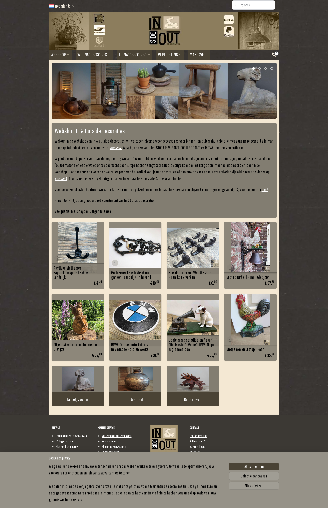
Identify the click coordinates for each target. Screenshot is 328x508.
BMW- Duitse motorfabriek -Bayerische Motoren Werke (130, 346)
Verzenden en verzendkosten (117, 436)
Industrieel (135, 399)
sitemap (157, 500)
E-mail (196, 468)
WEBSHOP (60, 54)
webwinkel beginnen (172, 500)
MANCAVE (199, 54)
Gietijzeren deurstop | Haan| (245, 349)
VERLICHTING (170, 54)
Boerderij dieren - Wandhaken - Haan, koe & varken (190, 274)
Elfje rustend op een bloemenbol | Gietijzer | (77, 346)
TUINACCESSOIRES (134, 54)
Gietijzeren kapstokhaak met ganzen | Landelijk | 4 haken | (131, 274)
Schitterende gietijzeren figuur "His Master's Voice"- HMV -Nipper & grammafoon (192, 344)
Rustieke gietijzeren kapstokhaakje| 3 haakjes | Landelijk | (72, 272)
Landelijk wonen (78, 399)
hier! (265, 189)
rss (163, 500)
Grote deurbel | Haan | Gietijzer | (248, 277)
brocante (116, 147)
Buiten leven (192, 399)
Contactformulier (198, 436)
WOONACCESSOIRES (94, 54)
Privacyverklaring (111, 452)
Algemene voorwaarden (114, 446)
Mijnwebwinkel (195, 500)
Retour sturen (109, 441)
